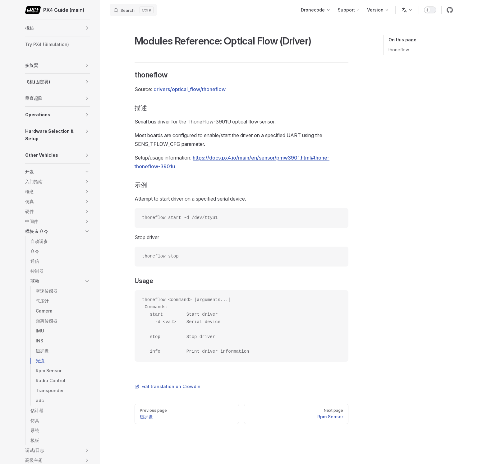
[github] (449, 10)
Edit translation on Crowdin (167, 386)
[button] (87, 28)
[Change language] (407, 10)
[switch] (430, 10)
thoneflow (398, 49)
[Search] (133, 10)
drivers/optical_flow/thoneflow (190, 89)
